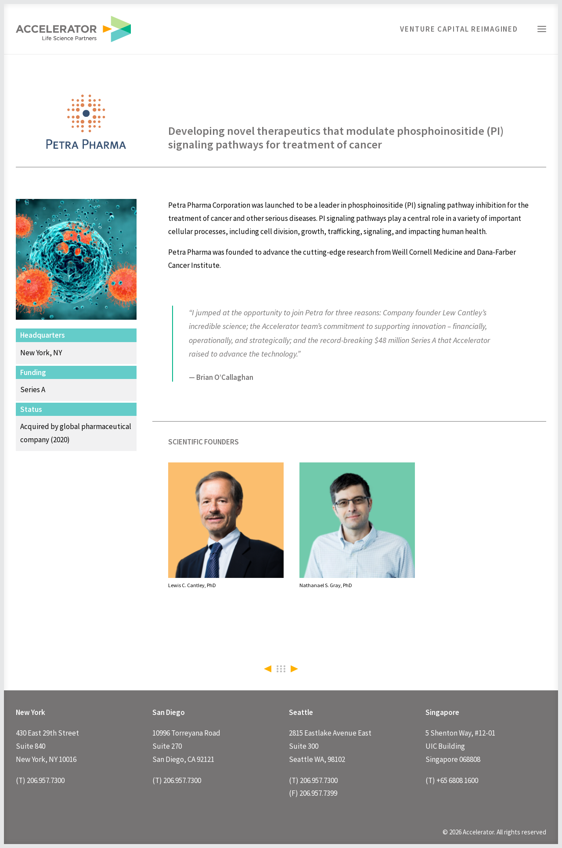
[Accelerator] (73, 29)
